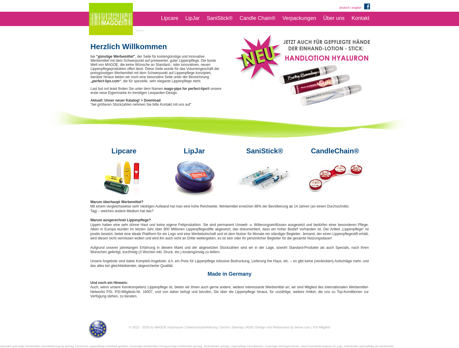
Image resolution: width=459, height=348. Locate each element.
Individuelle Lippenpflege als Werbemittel (368, 346)
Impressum (175, 327)
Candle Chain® (257, 18)
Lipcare (169, 18)
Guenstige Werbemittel (144, 346)
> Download (151, 100)
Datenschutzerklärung (201, 327)
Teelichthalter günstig (216, 346)
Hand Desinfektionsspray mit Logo (321, 346)
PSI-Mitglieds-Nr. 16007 (134, 292)
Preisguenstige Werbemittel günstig (180, 346)
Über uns (334, 18)
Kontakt (360, 18)
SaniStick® (219, 18)
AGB (249, 327)
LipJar (192, 18)
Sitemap (238, 327)
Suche (224, 327)
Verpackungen (299, 18)
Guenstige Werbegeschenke (282, 346)
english (356, 7)
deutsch (344, 7)
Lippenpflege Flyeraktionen (247, 346)
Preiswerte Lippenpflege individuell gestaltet (102, 346)
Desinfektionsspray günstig (57, 346)
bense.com (302, 327)
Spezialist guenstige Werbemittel (20, 346)
